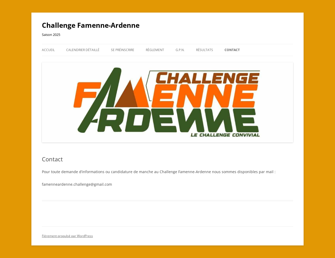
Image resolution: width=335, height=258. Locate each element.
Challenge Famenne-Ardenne (90, 25)
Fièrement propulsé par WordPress (67, 236)
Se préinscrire (122, 50)
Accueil (48, 50)
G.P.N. (180, 50)
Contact (232, 50)
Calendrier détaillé (82, 50)
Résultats (204, 50)
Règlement (155, 50)
